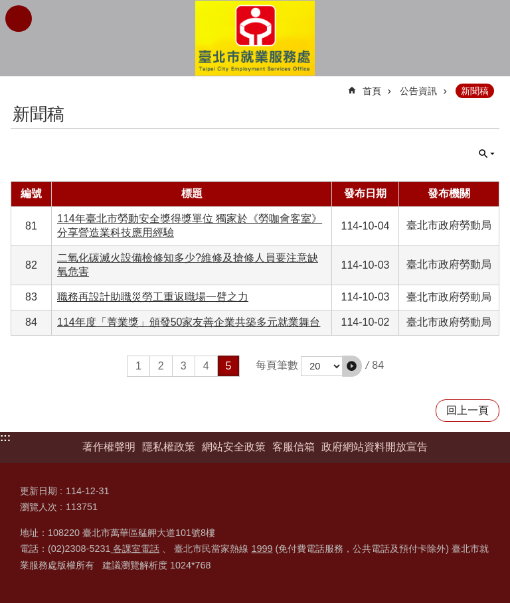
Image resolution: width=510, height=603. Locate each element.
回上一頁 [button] (467, 410)
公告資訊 (418, 91)
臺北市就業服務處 (255, 38)
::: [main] (19, 85)
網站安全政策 (234, 446)
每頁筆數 (277, 365)
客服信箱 (293, 446)
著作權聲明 (108, 446)
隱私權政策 (168, 446)
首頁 (372, 91)
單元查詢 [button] (486, 154)
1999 (261, 548)
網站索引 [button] (18, 18)
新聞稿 (475, 91)
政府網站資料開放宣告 (374, 446)
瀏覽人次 (38, 507)
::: (5, 437)
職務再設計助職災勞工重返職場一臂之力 (152, 296)
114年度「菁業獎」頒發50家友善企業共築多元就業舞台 (189, 322)
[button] (352, 366)
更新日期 (38, 491)
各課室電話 (134, 548)
